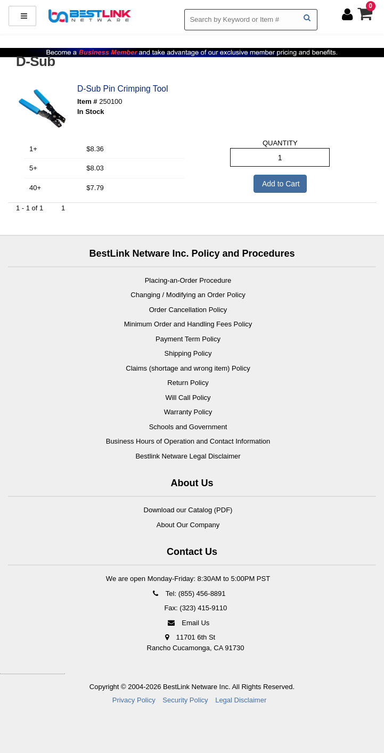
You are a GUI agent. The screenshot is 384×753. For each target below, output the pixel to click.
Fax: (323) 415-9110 (194, 608)
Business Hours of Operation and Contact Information (188, 441)
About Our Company (188, 525)
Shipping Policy (188, 353)
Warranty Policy (188, 412)
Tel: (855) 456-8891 (187, 594)
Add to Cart (280, 183)
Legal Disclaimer (240, 700)
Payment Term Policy (188, 339)
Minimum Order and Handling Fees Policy (188, 324)
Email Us (188, 623)
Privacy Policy (134, 700)
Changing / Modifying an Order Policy (187, 295)
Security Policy (185, 700)
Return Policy (187, 383)
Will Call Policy (187, 398)
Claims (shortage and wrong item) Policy (188, 368)
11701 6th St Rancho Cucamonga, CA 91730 (195, 642)
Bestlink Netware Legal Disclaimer (187, 456)
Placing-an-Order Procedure (188, 280)
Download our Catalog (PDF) (188, 510)
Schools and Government (188, 427)
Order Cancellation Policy (188, 310)
